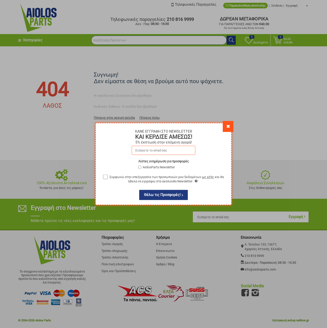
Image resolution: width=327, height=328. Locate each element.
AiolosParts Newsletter (159, 167)
